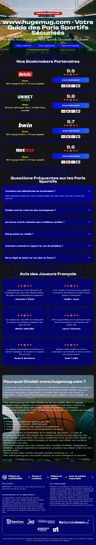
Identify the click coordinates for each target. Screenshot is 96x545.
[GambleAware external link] (74, 524)
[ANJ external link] (30, 524)
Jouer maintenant (71, 80)
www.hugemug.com (48, 13)
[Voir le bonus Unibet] (25, 107)
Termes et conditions (37, 477)
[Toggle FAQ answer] (89, 191)
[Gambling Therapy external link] (56, 531)
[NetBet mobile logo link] (25, 150)
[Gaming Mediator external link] (43, 531)
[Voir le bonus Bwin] (25, 133)
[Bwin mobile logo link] (25, 125)
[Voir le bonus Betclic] (25, 82)
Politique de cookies (56, 477)
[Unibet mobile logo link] (25, 98)
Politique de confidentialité (15, 477)
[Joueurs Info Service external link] (46, 523)
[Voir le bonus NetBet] (25, 158)
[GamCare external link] (15, 523)
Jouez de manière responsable (77, 477)
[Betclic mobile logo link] (25, 74)
